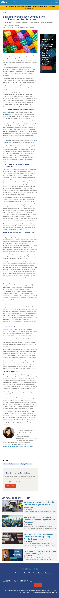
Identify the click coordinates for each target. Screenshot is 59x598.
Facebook (23, 569)
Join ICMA (26, 573)
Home (6, 12)
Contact (17, 573)
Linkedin (37, 569)
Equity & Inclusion (26, 464)
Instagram (34, 569)
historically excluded (8, 114)
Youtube (26, 569)
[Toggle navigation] (56, 2)
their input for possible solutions (25, 275)
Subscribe (38, 585)
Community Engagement (11, 464)
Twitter (30, 569)
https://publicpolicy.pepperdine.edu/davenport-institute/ (18, 446)
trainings (8, 349)
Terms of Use (26, 592)
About (10, 573)
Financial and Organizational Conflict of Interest (44, 592)
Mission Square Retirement (41, 573)
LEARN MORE (10, 486)
